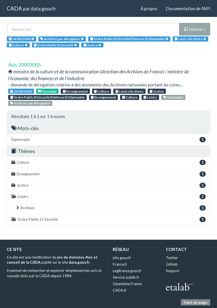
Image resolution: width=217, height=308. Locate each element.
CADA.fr (120, 290)
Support (172, 270)
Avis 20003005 (24, 65)
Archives (111, 208)
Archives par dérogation (30, 103)
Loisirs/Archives (129, 91)
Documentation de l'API (188, 8)
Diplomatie (173, 97)
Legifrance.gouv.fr (127, 270)
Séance (194, 29)
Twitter (172, 257)
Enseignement (75, 91)
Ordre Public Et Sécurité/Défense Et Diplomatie (47, 97)
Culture (101, 91)
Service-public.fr (126, 277)
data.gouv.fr (43, 8)
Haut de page (195, 302)
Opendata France (127, 283)
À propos (148, 8)
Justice (156, 91)
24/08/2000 (21, 91)
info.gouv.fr (122, 257)
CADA (14, 8)
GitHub (172, 264)
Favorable (47, 91)
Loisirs (150, 97)
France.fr (120, 264)
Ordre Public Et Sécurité (108, 219)
